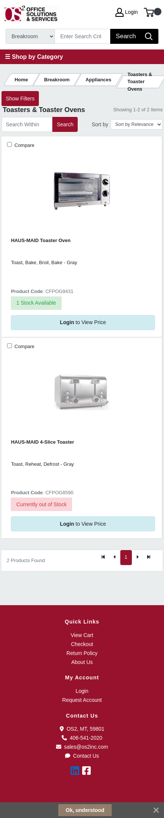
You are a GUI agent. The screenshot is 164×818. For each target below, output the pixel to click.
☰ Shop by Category (34, 57)
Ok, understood (85, 810)
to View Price (83, 322)
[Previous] (114, 557)
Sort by (100, 124)
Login (81, 691)
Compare (23, 145)
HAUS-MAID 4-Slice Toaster (42, 442)
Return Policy (82, 653)
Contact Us (82, 756)
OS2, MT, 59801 (82, 729)
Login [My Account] (126, 12)
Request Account (82, 700)
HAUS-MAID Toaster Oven (41, 240)
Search (65, 124)
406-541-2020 (82, 738)
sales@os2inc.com (82, 747)
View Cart (82, 635)
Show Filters (20, 99)
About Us (82, 662)
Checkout (82, 644)
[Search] (83, 36)
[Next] (137, 557)
